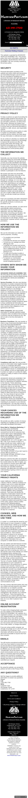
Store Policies (14, 696)
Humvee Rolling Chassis (14, 51)
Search (7, 42)
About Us (14, 693)
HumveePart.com (14, 17)
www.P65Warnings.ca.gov (14, 755)
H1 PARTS (14, 48)
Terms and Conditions (14, 698)
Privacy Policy (14, 701)
